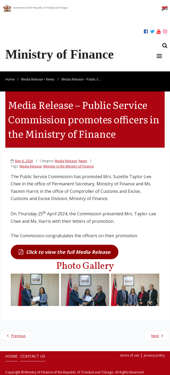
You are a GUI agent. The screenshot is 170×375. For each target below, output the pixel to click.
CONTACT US (32, 356)
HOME (11, 356)
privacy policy (154, 355)
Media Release (32, 79)
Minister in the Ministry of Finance (68, 166)
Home (10, 79)
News (50, 79)
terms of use (129, 355)
